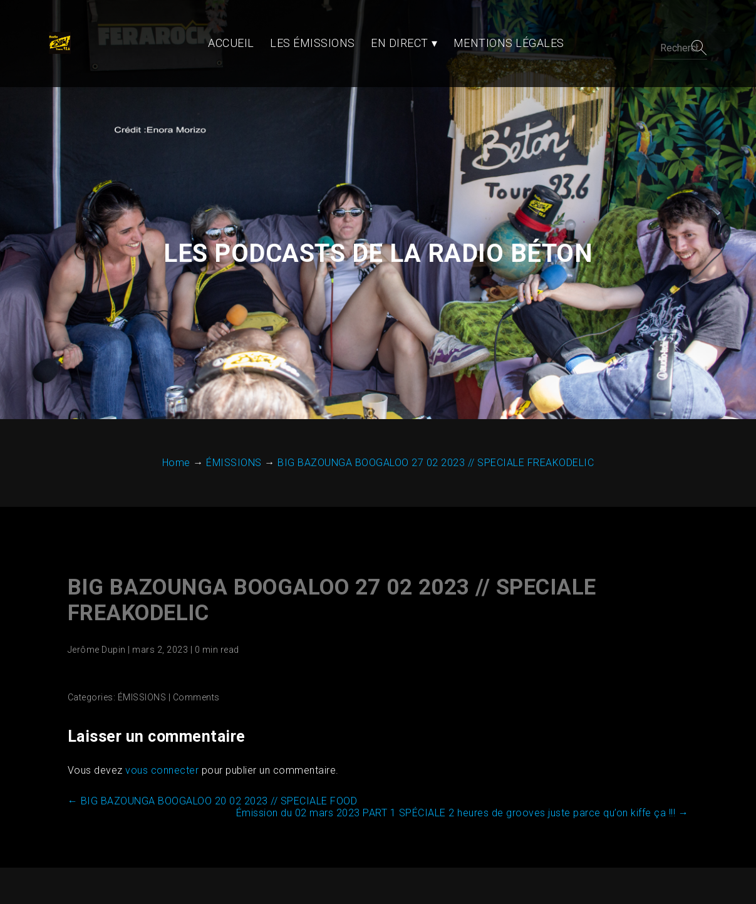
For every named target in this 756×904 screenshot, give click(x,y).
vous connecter (159, 726)
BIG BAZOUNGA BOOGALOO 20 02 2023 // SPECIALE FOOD (210, 757)
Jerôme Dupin (94, 606)
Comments (193, 653)
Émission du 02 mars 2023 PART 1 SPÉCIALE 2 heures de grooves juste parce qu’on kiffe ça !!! (465, 769)
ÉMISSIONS (139, 653)
